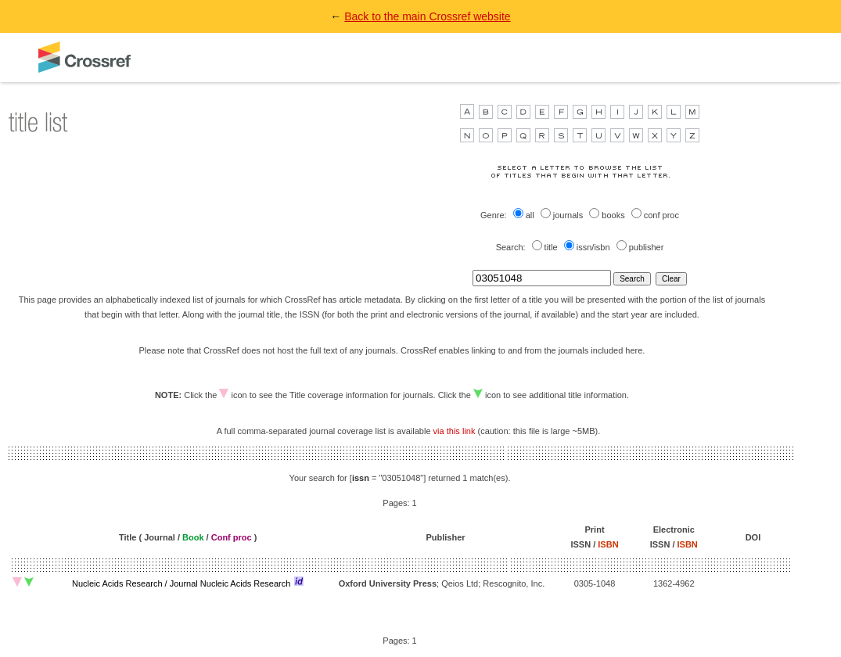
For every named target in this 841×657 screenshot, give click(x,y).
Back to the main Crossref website (427, 16)
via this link (454, 431)
